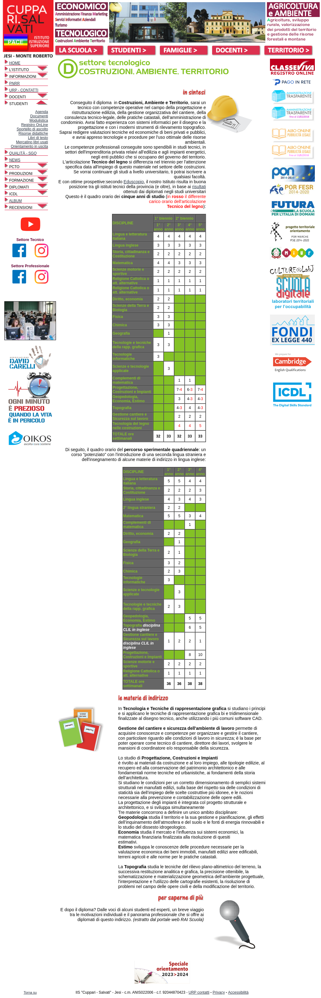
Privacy (219, 992)
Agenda (41, 112)
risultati (199, 186)
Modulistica (38, 120)
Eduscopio (134, 181)
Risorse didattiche (33, 133)
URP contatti (199, 992)
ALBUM (15, 201)
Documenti (39, 116)
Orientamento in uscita (29, 146)
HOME (14, 63)
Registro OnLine (34, 125)
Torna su (30, 992)
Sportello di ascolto (32, 129)
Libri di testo (38, 138)
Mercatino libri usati (32, 142)
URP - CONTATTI (23, 90)
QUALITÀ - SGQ (23, 153)
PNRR (14, 83)
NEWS (14, 160)
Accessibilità (238, 992)
